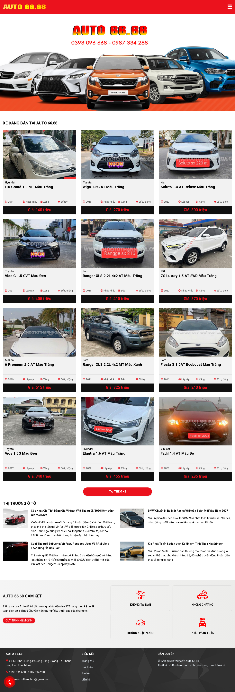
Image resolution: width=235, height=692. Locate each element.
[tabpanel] (117, 64)
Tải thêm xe (117, 491)
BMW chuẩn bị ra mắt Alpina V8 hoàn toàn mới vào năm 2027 (188, 510)
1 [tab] (116, 109)
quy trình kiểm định (18, 620)
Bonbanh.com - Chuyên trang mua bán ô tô (198, 665)
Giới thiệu (87, 667)
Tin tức (86, 673)
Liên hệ (86, 679)
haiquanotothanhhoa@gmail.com (29, 679)
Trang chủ (88, 660)
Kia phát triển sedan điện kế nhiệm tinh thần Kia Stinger (185, 543)
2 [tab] (120, 109)
